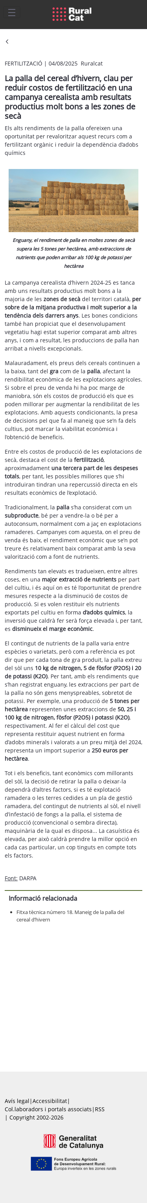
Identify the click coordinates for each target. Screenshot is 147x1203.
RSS (100, 1109)
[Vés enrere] (7, 42)
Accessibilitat (50, 1101)
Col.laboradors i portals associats (48, 1109)
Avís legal (17, 1101)
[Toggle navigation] (11, 12)
